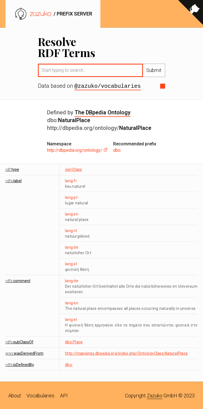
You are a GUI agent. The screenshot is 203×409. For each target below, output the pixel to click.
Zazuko (154, 395)
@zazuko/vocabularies (107, 86)
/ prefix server (53, 13)
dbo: (117, 149)
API (64, 395)
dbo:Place (74, 341)
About (14, 395)
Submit (154, 70)
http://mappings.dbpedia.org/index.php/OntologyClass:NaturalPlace (126, 353)
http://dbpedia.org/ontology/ (77, 149)
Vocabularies (40, 395)
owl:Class (73, 169)
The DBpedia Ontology (103, 112)
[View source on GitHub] (190, 14)
